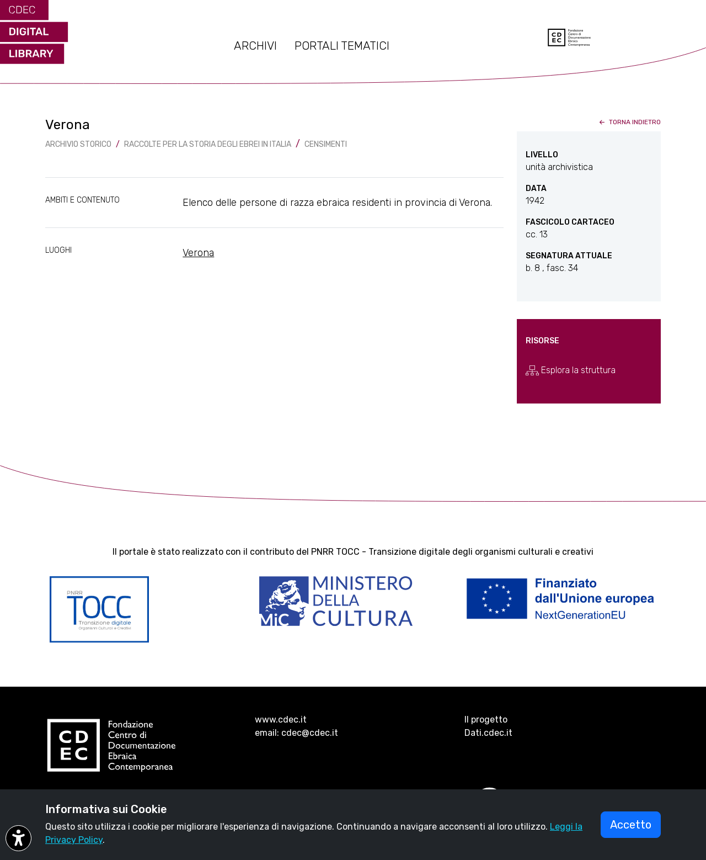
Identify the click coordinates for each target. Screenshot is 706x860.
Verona (198, 253)
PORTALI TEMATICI (342, 45)
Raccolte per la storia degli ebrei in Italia (207, 144)
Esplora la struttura (571, 370)
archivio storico (78, 144)
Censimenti (325, 144)
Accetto (630, 824)
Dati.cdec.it (488, 733)
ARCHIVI (255, 45)
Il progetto (485, 719)
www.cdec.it (281, 719)
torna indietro (629, 122)
